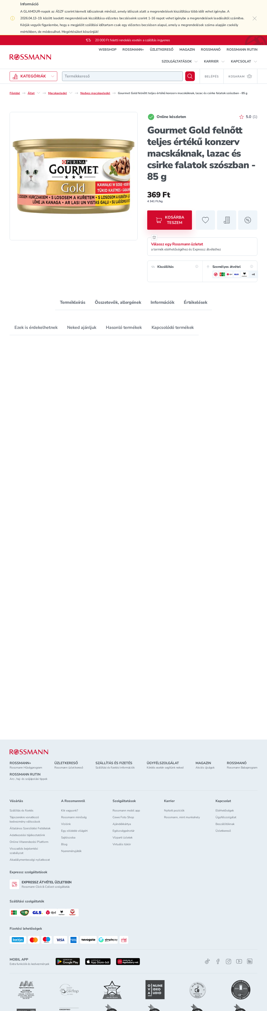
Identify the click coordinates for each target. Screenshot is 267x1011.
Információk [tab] (162, 302)
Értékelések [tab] (195, 302)
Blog (64, 844)
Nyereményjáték (71, 851)
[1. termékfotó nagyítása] (74, 176)
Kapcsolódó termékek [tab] (173, 327)
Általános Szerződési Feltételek (30, 828)
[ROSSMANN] (29, 752)
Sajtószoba (68, 837)
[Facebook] (218, 961)
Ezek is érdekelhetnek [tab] (35, 327)
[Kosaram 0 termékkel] (240, 76)
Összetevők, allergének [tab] (118, 302)
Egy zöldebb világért (74, 831)
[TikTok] (207, 961)
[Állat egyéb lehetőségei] (38, 93)
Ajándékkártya (122, 824)
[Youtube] (239, 961)
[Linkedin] (250, 961)
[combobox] (122, 76)
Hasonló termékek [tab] (124, 327)
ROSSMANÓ (211, 49)
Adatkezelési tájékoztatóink (27, 835)
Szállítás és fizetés (21, 810)
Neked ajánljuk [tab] (81, 327)
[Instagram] (228, 961)
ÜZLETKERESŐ (161, 49)
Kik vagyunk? (69, 810)
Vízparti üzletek (123, 837)
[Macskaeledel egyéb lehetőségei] (71, 93)
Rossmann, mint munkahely (182, 817)
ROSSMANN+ (133, 49)
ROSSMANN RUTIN (242, 49)
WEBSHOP (107, 49)
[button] (180, 61)
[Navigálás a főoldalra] (30, 57)
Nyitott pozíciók (174, 810)
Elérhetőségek (225, 810)
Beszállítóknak (225, 824)
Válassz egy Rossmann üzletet (177, 244)
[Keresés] (190, 76)
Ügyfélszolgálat (226, 817)
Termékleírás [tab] (72, 302)
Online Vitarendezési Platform (29, 842)
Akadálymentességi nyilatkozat (30, 860)
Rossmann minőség (74, 817)
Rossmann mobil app (126, 810)
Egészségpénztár (123, 831)
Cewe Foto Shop (123, 817)
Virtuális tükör (122, 844)
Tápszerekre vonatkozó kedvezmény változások (25, 819)
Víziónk (66, 824)
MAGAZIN (187, 49)
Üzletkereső (223, 831)
